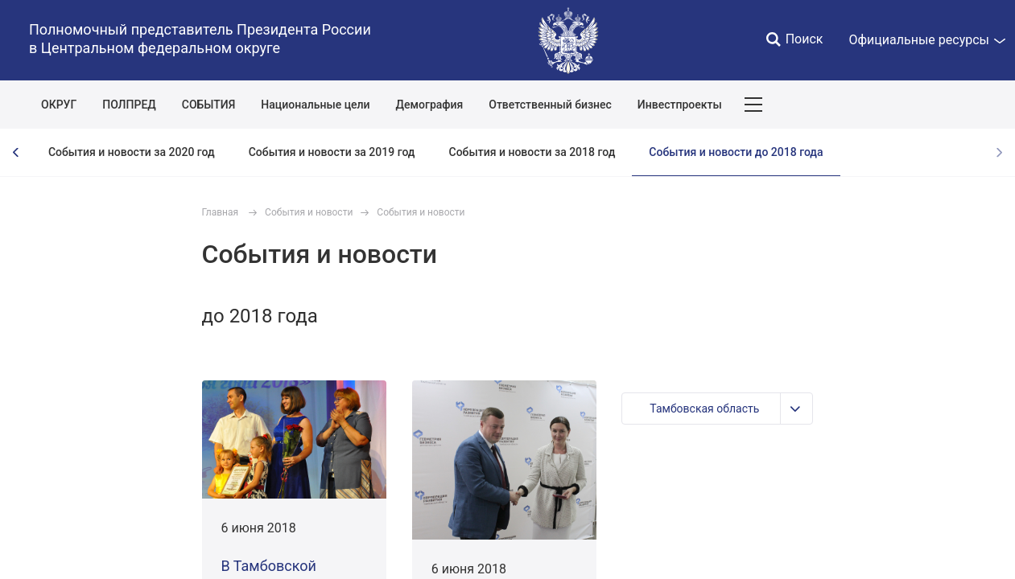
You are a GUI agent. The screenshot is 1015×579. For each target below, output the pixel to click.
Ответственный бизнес (550, 104)
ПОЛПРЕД (129, 104)
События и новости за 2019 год (332, 152)
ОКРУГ (58, 104)
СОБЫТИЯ (209, 104)
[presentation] (16, 152)
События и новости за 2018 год (532, 152)
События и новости (309, 212)
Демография (430, 104)
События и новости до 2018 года (736, 152)
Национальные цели (315, 104)
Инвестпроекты (679, 104)
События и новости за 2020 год (131, 152)
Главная (220, 212)
